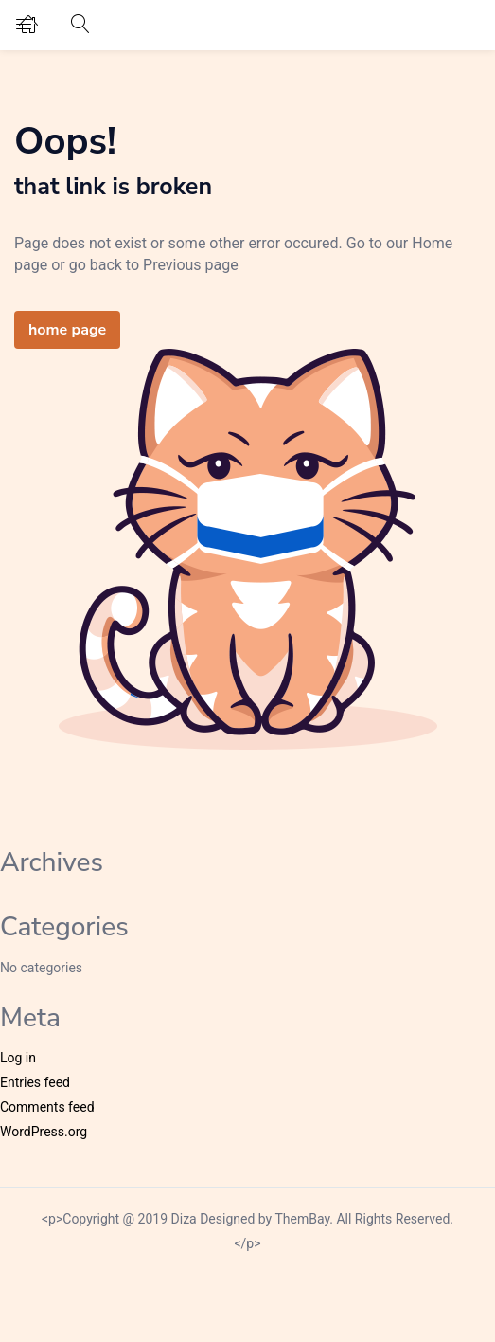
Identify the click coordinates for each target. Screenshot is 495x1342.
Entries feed (35, 1082)
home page (67, 329)
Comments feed (47, 1107)
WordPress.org (43, 1131)
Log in (18, 1057)
